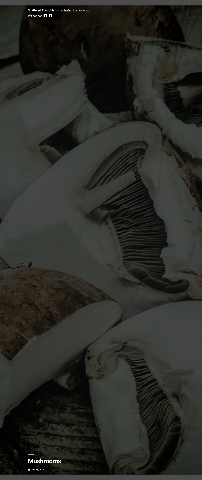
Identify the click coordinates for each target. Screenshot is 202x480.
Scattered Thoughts (41, 10)
